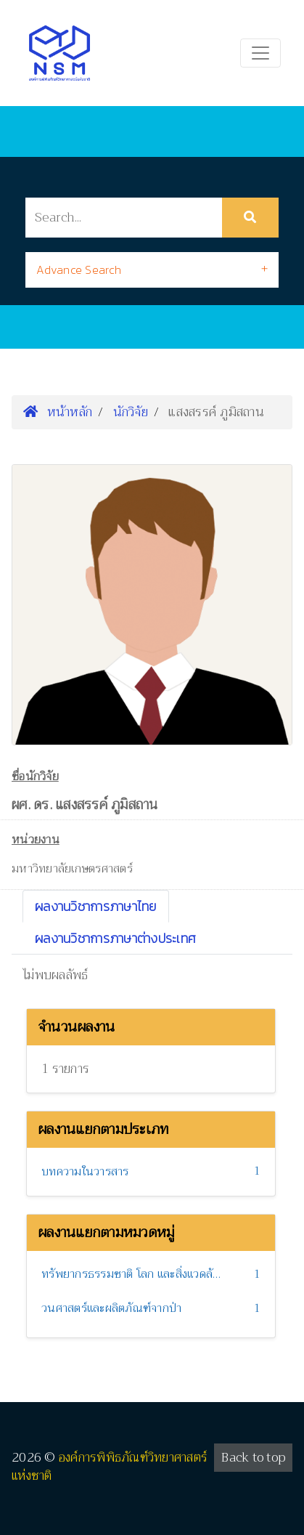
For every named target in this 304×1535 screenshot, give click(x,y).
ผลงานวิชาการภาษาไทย (96, 906)
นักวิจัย (130, 412)
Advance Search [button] (78, 269)
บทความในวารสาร (85, 1172)
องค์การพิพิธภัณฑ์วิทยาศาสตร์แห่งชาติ (110, 1467)
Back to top (253, 1457)
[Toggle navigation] (260, 53)
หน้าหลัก (57, 412)
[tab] (151, 270)
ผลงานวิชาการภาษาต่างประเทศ (115, 938)
